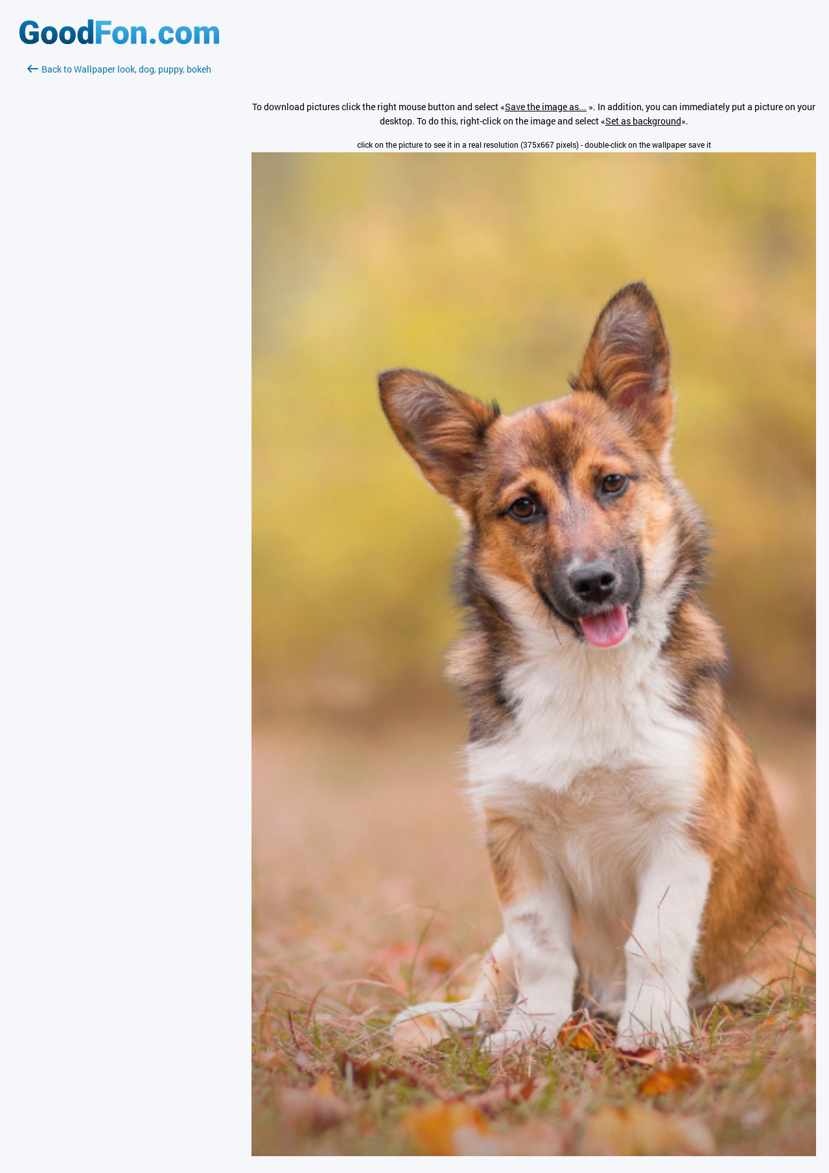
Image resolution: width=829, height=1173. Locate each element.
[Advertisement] (119, 230)
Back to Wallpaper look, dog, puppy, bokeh (119, 69)
